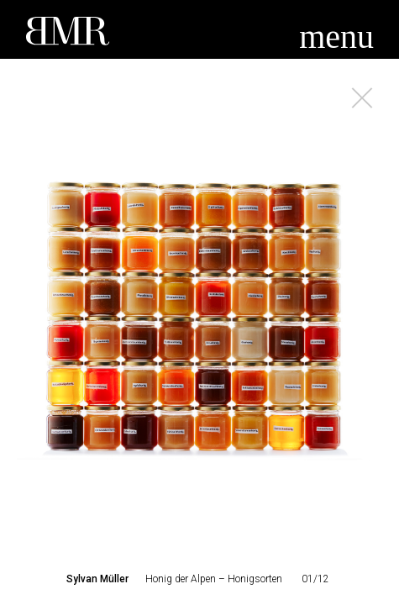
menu (336, 36)
